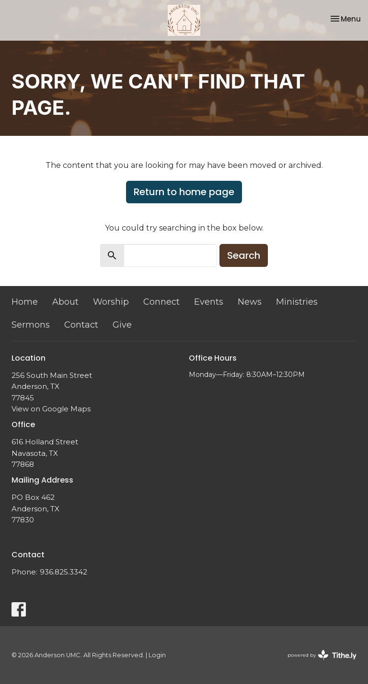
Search (243, 255)
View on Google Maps (51, 408)
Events (208, 302)
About (65, 302)
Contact (81, 325)
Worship (111, 302)
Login (157, 655)
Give (122, 325)
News (250, 302)
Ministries (297, 302)
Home (25, 302)
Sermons (31, 325)
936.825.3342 (63, 571)
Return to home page (184, 192)
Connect (161, 302)
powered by (322, 655)
